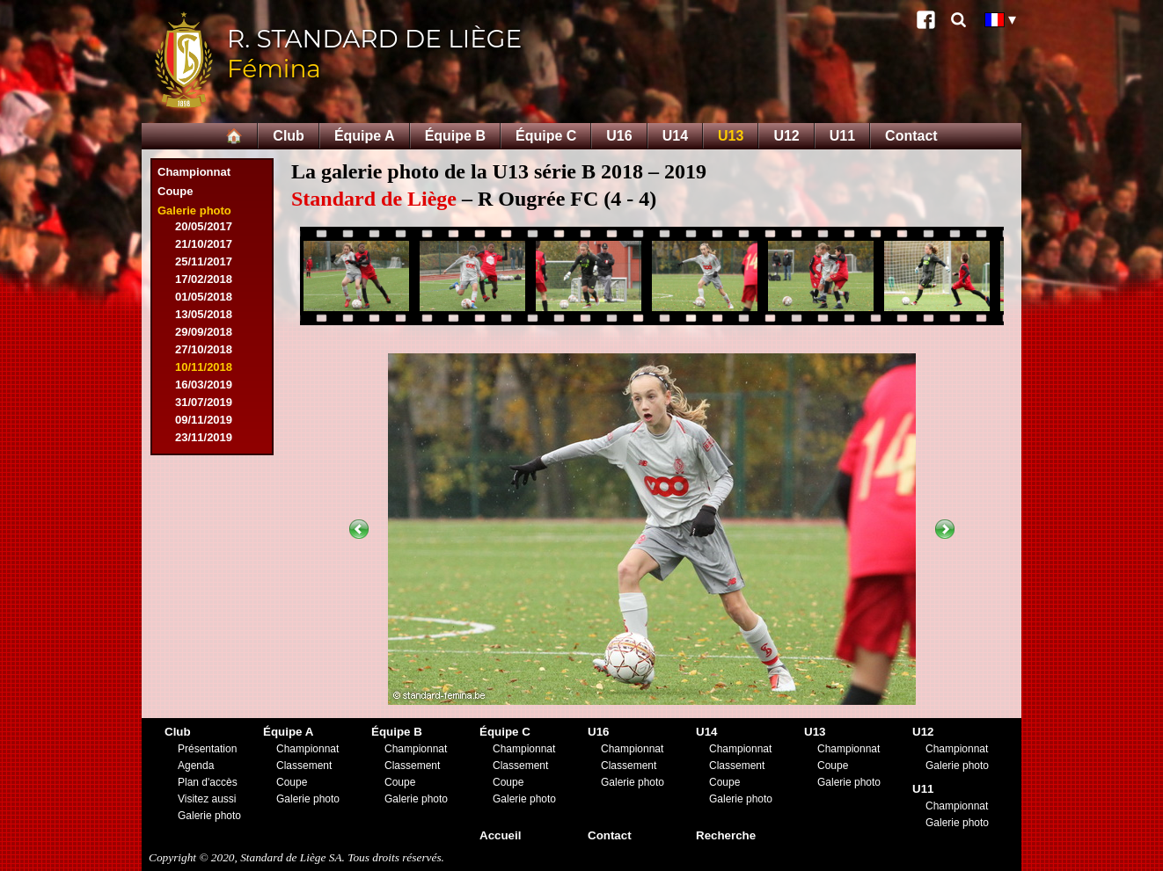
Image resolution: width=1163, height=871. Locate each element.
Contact (911, 135)
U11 (842, 135)
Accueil (500, 835)
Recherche (726, 835)
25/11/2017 (203, 261)
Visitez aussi (207, 799)
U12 (786, 135)
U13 (730, 135)
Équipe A (364, 135)
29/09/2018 (203, 331)
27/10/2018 (203, 349)
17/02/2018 (203, 279)
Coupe (175, 191)
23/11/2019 (203, 437)
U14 (675, 135)
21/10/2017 (203, 243)
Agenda (196, 765)
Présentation (207, 749)
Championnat (193, 171)
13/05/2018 (203, 314)
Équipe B (455, 135)
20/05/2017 (203, 226)
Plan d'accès (208, 782)
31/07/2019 (203, 402)
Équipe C (546, 135)
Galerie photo (194, 210)
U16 (619, 135)
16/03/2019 (203, 384)
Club (288, 135)
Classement (304, 765)
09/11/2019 (203, 419)
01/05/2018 (203, 296)
